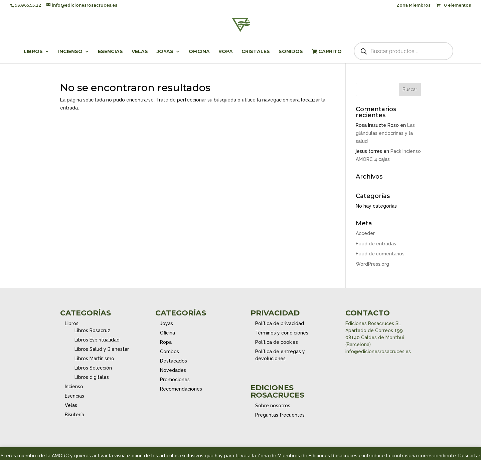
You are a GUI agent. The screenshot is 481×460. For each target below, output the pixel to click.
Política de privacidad (279, 323)
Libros (33, 51)
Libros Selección (93, 368)
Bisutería (74, 414)
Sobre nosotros (272, 405)
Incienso (70, 51)
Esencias (110, 51)
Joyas (165, 51)
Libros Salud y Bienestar (101, 349)
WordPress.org (372, 264)
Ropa (225, 51)
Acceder (365, 233)
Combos (169, 351)
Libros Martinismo (94, 358)
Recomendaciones (181, 389)
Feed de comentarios (380, 253)
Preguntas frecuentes (280, 415)
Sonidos (291, 51)
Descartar (469, 455)
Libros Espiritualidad (97, 339)
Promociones (175, 379)
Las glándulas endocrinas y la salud (385, 133)
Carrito (327, 51)
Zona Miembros (413, 5)
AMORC (60, 455)
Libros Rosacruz (92, 330)
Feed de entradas (376, 243)
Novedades (173, 370)
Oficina (199, 51)
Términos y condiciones (281, 332)
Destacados (173, 361)
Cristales (256, 51)
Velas (140, 51)
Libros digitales (91, 377)
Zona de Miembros (278, 455)
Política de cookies (276, 342)
